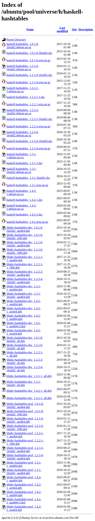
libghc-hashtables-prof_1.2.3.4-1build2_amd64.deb (25, 457)
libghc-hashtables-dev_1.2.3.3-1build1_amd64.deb (24, 273)
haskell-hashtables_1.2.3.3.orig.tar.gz (28, 126)
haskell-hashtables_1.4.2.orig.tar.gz (27, 221)
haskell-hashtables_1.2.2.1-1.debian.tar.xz (22, 89)
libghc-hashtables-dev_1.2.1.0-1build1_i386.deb (24, 251)
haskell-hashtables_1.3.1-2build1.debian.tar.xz (21, 170)
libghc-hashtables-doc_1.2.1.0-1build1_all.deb (24, 346)
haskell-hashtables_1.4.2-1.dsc (24, 199)
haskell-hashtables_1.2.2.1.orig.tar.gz (28, 104)
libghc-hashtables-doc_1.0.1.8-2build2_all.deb (24, 339)
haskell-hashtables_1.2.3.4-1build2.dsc (29, 141)
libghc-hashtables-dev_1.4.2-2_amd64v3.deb (23, 324)
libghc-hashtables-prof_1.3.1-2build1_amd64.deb (23, 471)
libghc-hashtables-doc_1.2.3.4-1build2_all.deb (24, 369)
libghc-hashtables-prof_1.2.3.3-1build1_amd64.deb (25, 449)
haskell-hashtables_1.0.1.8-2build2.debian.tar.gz (22, 45)
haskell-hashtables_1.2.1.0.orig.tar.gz (28, 82)
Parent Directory (16, 39)
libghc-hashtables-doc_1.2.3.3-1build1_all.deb (24, 361)
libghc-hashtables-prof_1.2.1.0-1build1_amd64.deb (25, 420)
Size (74, 29)
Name (30, 29)
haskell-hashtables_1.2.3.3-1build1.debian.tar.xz (22, 111)
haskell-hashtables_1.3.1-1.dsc (24, 163)
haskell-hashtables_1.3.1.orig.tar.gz (27, 185)
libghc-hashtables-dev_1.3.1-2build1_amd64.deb (23, 295)
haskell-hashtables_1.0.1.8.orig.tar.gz (28, 60)
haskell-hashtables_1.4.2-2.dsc (24, 214)
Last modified (62, 29)
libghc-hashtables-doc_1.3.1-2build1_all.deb (23, 383)
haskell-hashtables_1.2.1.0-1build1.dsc (29, 75)
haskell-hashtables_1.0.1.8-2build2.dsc (29, 53)
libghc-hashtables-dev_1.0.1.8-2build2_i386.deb (24, 236)
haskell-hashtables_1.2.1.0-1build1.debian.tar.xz (22, 67)
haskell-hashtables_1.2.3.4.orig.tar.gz (28, 148)
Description (85, 29)
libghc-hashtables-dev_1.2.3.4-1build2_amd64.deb (24, 280)
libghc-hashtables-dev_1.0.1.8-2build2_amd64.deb (24, 229)
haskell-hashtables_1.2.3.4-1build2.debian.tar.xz (22, 134)
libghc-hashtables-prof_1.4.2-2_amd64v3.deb (23, 501)
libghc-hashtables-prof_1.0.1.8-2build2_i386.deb (25, 413)
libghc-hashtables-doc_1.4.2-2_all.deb (29, 398)
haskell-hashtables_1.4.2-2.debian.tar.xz (21, 207)
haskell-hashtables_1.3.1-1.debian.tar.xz (21, 156)
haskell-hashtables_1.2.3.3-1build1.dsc (29, 119)
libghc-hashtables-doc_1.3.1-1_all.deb (29, 376)
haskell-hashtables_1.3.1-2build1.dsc (28, 177)
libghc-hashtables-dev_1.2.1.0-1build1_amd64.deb (24, 244)
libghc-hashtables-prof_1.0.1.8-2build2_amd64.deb (25, 405)
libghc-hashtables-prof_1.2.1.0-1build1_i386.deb (25, 427)
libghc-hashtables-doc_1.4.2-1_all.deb (29, 390)
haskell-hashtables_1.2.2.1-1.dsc (25, 97)
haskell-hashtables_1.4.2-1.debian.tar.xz (21, 192)
